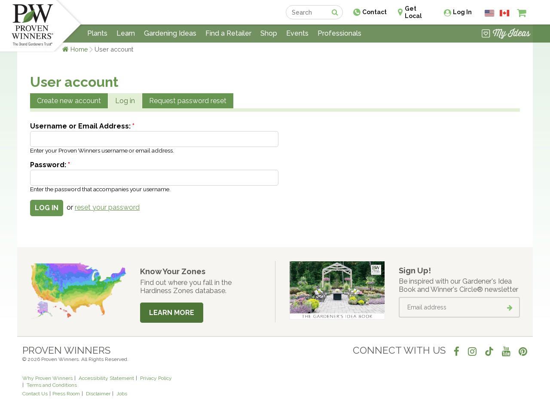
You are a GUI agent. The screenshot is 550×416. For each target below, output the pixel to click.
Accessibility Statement (106, 378)
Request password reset (187, 101)
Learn (125, 33)
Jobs (121, 394)
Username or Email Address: (82, 126)
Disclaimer (98, 394)
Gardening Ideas (170, 33)
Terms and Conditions (52, 385)
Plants (97, 33)
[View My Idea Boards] (506, 34)
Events (297, 33)
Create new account (69, 101)
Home (79, 49)
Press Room (66, 394)
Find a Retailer (228, 33)
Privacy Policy (156, 378)
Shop (268, 33)
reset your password (107, 207)
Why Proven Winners (47, 378)
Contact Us (35, 394)
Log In (462, 12)
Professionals (339, 33)
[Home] (32, 25)
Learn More (171, 313)
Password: (50, 165)
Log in (125, 101)
